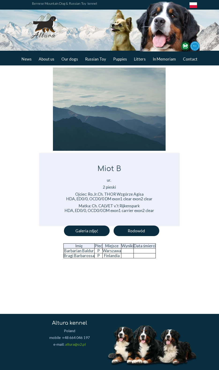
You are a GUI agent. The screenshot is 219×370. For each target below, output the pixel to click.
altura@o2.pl (75, 344)
